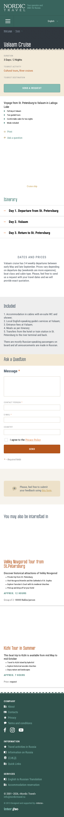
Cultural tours (11, 70)
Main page (8, 31)
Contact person (12, 402)
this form (46, 490)
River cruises (26, 70)
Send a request (32, 88)
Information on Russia (18, 752)
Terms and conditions (18, 723)
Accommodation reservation (22, 784)
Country (8, 427)
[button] (8, 21)
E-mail (7, 414)
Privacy (10, 717)
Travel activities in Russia (20, 746)
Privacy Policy (33, 439)
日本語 (10, 758)
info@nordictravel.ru (14, 796)
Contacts (11, 712)
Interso (39, 803)
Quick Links (12, 763)
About (9, 706)
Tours (17, 31)
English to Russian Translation (23, 779)
